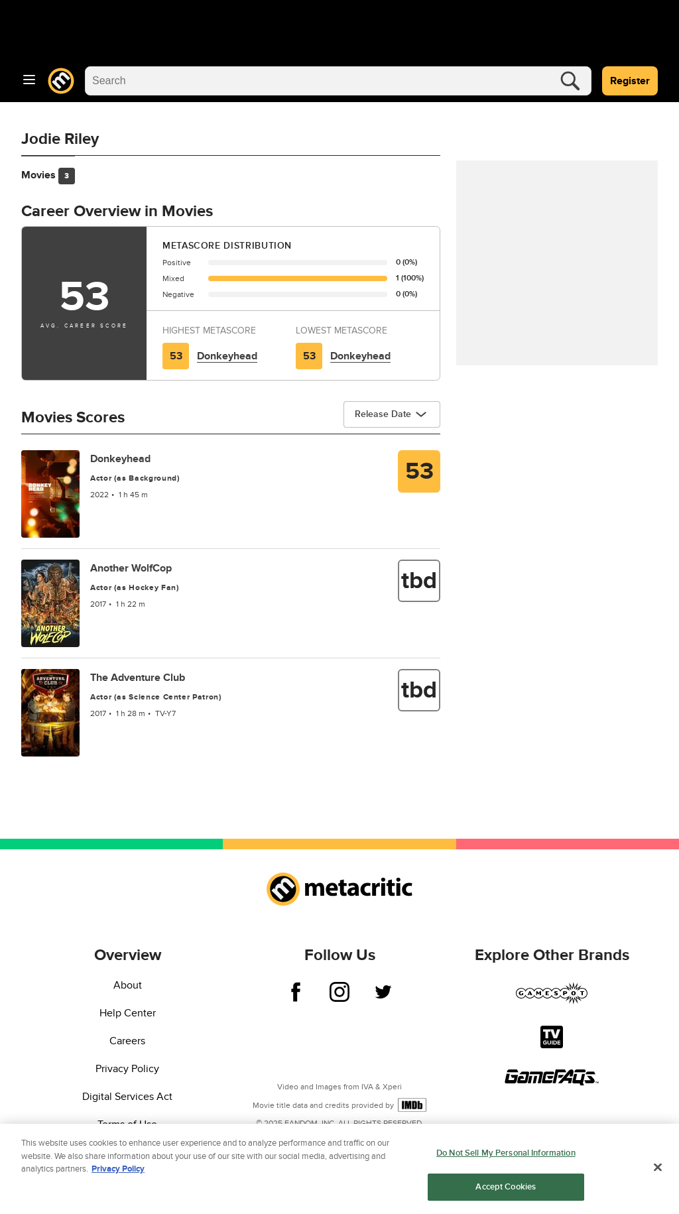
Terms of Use (127, 1124)
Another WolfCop (131, 568)
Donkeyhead (227, 356)
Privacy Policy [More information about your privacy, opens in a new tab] (118, 1172)
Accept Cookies (505, 1190)
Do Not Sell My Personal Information (506, 1156)
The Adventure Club (137, 677)
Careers (127, 1041)
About (127, 985)
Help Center (127, 1013)
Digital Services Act (127, 1096)
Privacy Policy (127, 1068)
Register (630, 81)
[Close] (657, 1170)
